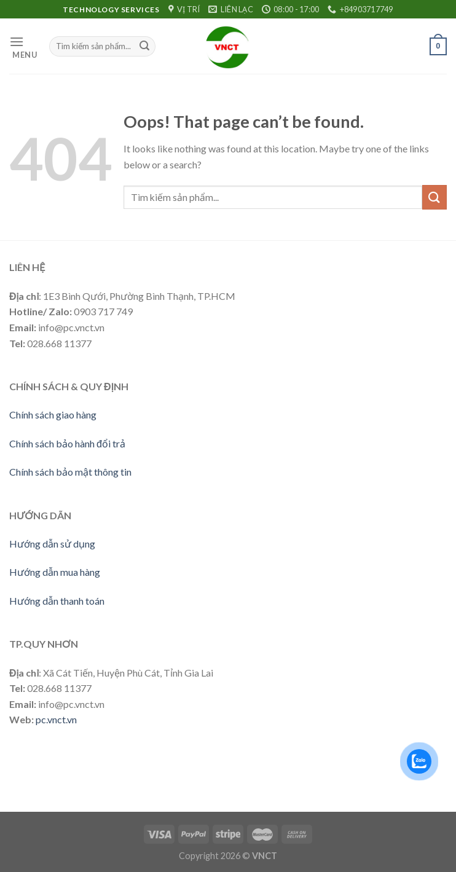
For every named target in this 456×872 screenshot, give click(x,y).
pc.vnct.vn (56, 719)
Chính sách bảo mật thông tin (70, 471)
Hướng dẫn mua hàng (54, 572)
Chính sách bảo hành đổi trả (67, 443)
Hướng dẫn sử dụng (52, 543)
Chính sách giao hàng (52, 414)
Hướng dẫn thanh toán (56, 601)
